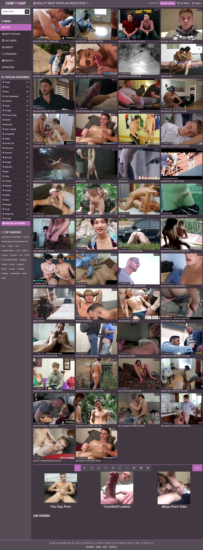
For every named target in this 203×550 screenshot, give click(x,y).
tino (3, 246)
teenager (21, 269)
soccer (26, 237)
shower (4, 273)
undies (4, 264)
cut (20, 255)
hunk (24, 273)
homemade (15, 273)
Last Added (183, 3)
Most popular (167, 3)
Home (6, 27)
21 (148, 468)
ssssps (11, 269)
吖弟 (26, 255)
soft (17, 250)
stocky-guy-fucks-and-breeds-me (14, 241)
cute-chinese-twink (9, 260)
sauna (24, 250)
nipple (10, 246)
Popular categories (14, 223)
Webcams (8, 67)
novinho (13, 255)
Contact (113, 547)
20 (141, 468)
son (17, 246)
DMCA (98, 547)
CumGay (15, 3)
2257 (105, 547)
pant (3, 278)
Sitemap (90, 547)
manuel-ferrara (7, 250)
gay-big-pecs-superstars (11, 237)
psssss (4, 255)
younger (20, 264)
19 (134, 468)
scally (12, 264)
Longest (196, 3)
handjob (22, 260)
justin (4, 269)
